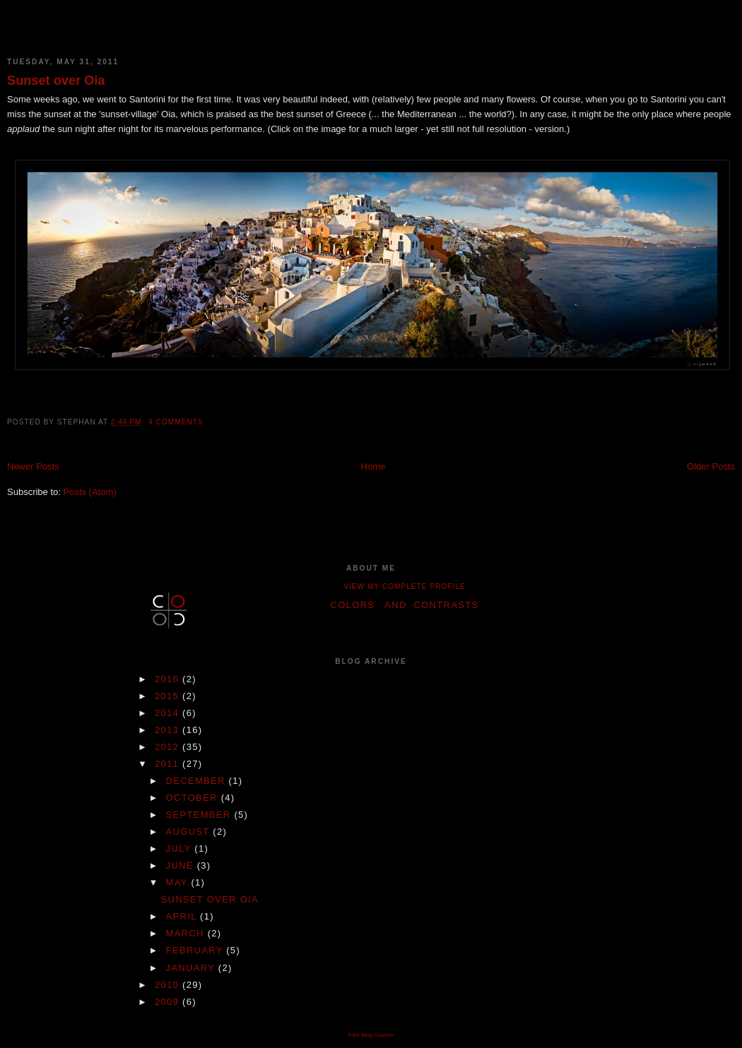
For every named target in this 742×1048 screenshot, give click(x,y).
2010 (168, 984)
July (180, 848)
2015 (168, 696)
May (179, 882)
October (193, 797)
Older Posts (711, 466)
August (189, 831)
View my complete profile (404, 586)
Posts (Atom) (90, 492)
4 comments (176, 422)
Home (373, 466)
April (183, 916)
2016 (168, 679)
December (197, 780)
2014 (168, 713)
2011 (168, 763)
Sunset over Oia (56, 80)
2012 (168, 747)
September (200, 814)
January (192, 968)
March (187, 933)
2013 (168, 730)
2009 (168, 1001)
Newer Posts (33, 466)
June (181, 865)
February (196, 950)
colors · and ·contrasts (405, 605)
